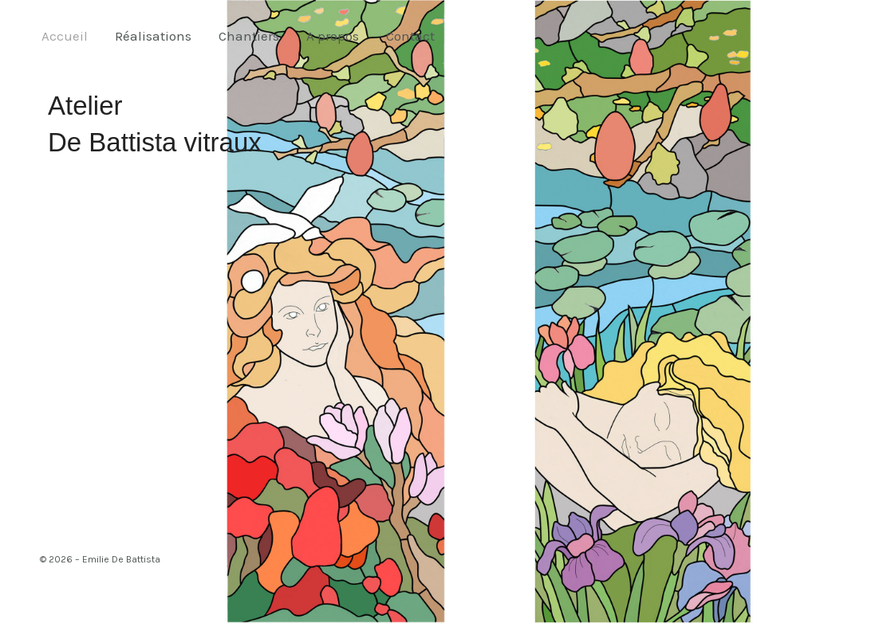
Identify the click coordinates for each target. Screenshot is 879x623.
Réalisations (153, 36)
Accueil (64, 36)
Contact (410, 36)
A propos (332, 36)
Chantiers (249, 36)
